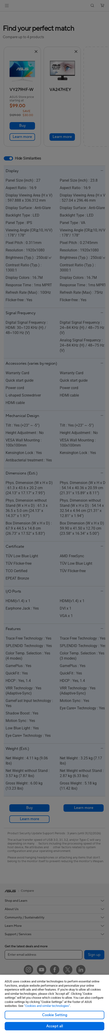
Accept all (54, 1026)
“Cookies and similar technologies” (47, 1006)
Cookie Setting (54, 1015)
